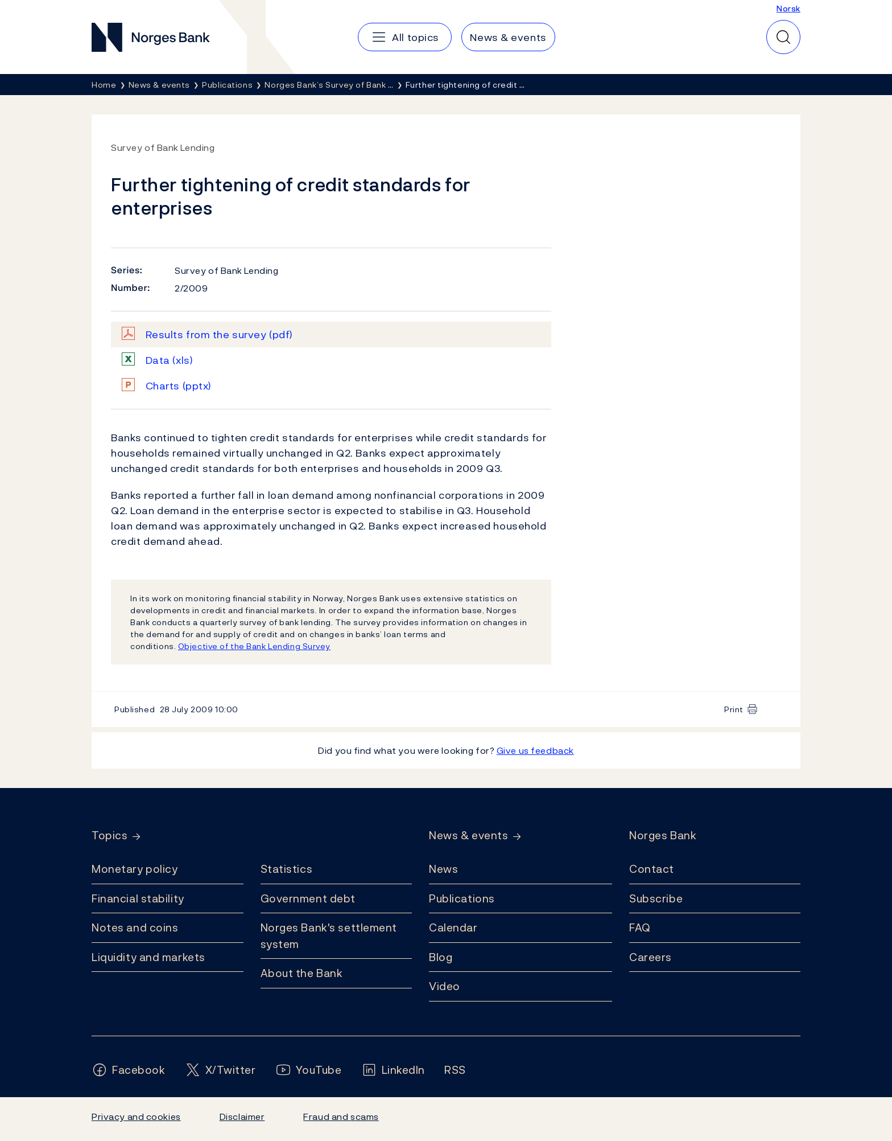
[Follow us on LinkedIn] (393, 1070)
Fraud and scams (340, 1116)
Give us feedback (535, 750)
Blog (440, 957)
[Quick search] (783, 37)
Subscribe (656, 898)
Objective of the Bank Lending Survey (254, 646)
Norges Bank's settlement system (329, 936)
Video (444, 986)
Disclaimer (242, 1116)
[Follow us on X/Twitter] (220, 1070)
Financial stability (138, 898)
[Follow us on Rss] (455, 1070)
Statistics (287, 869)
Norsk (788, 8)
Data (169, 360)
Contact (651, 869)
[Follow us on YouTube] (308, 1070)
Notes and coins (135, 927)
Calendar (453, 927)
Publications (462, 898)
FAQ (640, 927)
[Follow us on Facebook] (129, 1070)
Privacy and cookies (136, 1116)
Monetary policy (134, 869)
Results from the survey (219, 334)
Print (734, 709)
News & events (468, 835)
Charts (179, 385)
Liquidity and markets (148, 957)
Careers (650, 957)
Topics (109, 835)
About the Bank (302, 973)
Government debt (308, 898)
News (443, 869)
